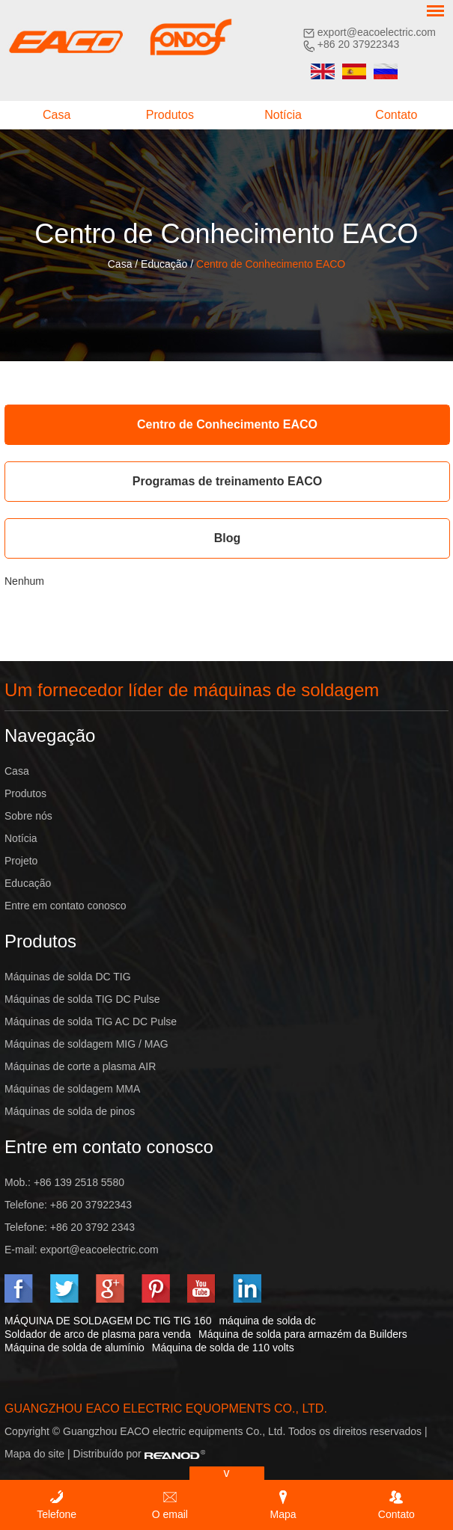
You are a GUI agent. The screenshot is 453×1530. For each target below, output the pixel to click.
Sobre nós (28, 816)
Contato (396, 114)
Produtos (170, 114)
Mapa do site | (38, 1454)
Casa (56, 114)
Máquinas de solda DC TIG (67, 977)
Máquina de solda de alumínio (74, 1348)
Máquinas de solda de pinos (69, 1111)
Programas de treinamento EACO (227, 481)
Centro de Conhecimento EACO (270, 264)
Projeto (20, 861)
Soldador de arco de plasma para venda (97, 1334)
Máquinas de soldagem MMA (72, 1089)
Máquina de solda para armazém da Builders (302, 1334)
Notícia (283, 114)
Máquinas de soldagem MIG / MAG (86, 1044)
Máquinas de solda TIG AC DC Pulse (90, 1021)
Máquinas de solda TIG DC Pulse (82, 999)
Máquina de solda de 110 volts (223, 1348)
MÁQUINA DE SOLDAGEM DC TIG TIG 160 (107, 1321)
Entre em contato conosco (65, 906)
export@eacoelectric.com (376, 32)
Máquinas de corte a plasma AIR (80, 1066)
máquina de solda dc (267, 1321)
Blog (227, 538)
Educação (164, 264)
